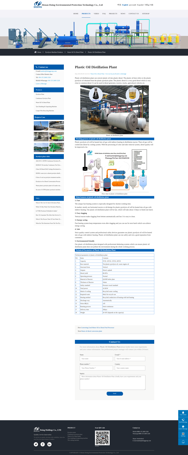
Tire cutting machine (73, 438)
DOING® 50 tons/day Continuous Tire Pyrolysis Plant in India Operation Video (58, 165)
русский (132, 5)
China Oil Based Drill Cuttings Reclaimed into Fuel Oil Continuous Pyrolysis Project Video (61, 169)
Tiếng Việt (149, 5)
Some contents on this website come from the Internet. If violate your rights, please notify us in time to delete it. (94, 453)
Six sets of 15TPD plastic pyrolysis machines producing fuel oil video (55, 189)
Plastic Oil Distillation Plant (96, 52)
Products (39, 90)
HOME (75, 13)
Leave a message (121, 74)
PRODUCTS (86, 13)
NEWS (123, 13)
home (39, 52)
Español (140, 5)
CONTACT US (134, 13)
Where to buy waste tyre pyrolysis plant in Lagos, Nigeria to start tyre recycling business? (62, 207)
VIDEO (96, 13)
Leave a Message (41, 83)
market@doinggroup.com (49, 71)
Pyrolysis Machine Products (54, 52)
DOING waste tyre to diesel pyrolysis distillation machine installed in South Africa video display (62, 173)
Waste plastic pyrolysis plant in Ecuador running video (51, 185)
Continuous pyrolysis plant (75, 432)
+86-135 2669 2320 (44, 77)
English (125, 5)
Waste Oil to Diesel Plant (75, 52)
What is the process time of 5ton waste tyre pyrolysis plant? (53, 219)
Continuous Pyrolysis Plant (43, 98)
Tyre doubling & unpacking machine (46, 106)
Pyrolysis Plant (40, 94)
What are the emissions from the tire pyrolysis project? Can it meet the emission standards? (62, 223)
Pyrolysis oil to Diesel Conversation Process (48, 181)
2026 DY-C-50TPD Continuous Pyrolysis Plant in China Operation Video (56, 161)
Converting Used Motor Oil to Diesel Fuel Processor (97, 325)
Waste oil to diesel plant (74, 434)
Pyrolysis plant (72, 430)
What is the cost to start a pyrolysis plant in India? (50, 203)
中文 (119, 5)
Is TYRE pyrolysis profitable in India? (46, 211)
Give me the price (110, 74)
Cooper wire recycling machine (45, 110)
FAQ (104, 13)
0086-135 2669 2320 (142, 429)
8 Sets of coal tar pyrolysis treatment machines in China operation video (55, 177)
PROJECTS (113, 13)
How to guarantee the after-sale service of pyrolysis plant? (53, 215)
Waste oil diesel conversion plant (91, 329)
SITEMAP (145, 13)
